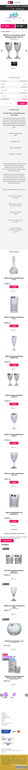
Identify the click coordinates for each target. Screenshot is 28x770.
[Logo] (14, 15)
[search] (23, 20)
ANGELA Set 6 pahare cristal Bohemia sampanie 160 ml (14, 357)
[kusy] (4, 103)
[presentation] (1, 50)
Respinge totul (19, 767)
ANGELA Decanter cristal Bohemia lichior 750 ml (14, 278)
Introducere (3, 31)
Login (13, 9)
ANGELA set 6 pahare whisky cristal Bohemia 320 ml (14, 513)
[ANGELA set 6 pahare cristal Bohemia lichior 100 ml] (14, 50)
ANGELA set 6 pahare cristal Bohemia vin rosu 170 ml (14, 474)
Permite (25, 767)
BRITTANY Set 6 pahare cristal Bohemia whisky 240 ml (14, 571)
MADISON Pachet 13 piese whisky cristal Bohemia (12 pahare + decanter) (14, 677)
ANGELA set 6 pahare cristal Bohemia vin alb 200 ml (14, 435)
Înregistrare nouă (20, 9)
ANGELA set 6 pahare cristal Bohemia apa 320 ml (14, 318)
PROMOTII (8, 31)
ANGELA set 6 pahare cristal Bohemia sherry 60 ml (14, 396)
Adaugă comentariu (7, 540)
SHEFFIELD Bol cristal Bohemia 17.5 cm (14, 641)
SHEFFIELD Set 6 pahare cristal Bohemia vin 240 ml (14, 606)
